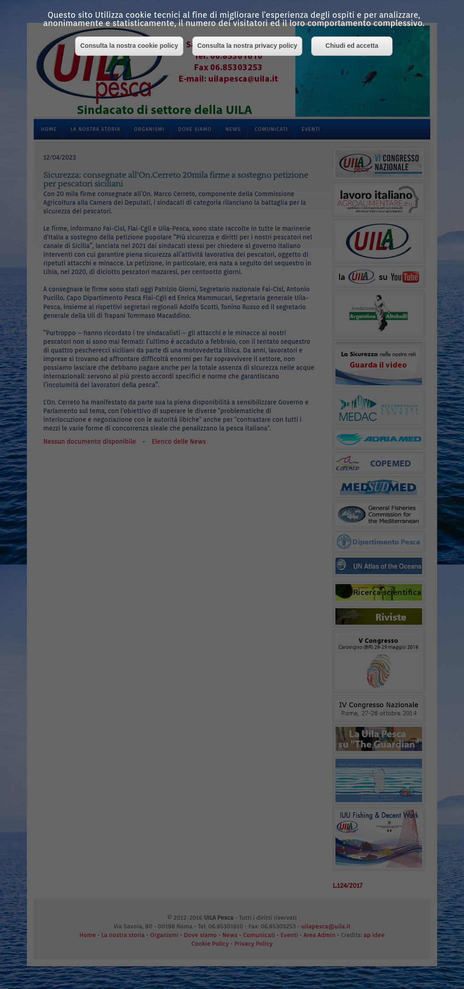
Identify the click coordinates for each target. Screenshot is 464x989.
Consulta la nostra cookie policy (129, 45)
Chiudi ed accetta (351, 45)
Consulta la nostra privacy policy (247, 45)
